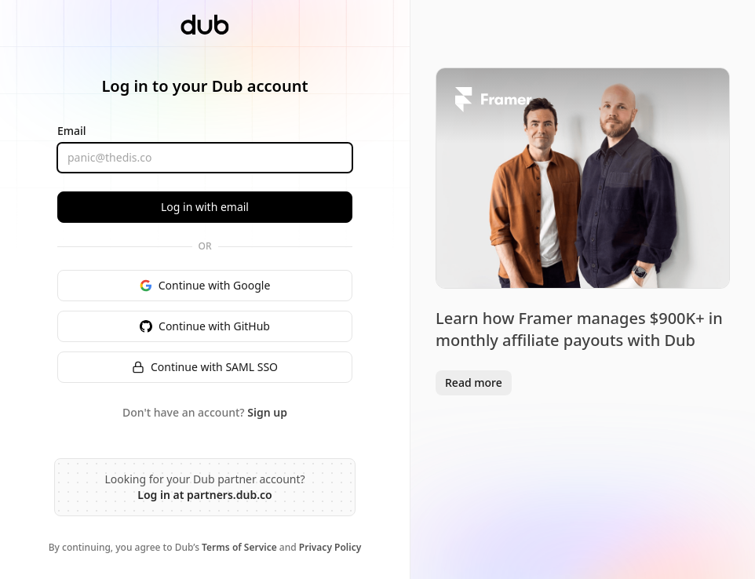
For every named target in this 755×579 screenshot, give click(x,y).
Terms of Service (239, 547)
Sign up (267, 412)
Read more (473, 382)
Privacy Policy (330, 547)
